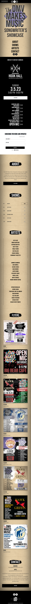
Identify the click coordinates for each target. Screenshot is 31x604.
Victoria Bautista (15, 245)
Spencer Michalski (15, 287)
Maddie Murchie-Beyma (15, 280)
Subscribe (15, 585)
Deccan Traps (15, 300)
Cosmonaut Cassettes (15, 255)
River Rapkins (15, 293)
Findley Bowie (15, 249)
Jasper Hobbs (15, 271)
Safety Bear (15, 247)
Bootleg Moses (15, 278)
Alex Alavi (15, 240)
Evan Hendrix (15, 269)
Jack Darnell (15, 265)
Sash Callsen (15, 251)
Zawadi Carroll (15, 253)
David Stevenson (15, 298)
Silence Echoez (15, 267)
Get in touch (15, 183)
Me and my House (15, 273)
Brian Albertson (15, 242)
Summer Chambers (15, 263)
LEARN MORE (15, 97)
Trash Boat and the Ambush (15, 291)
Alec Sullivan (15, 296)
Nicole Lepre (15, 275)
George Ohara (15, 289)
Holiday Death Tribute (15, 302)
